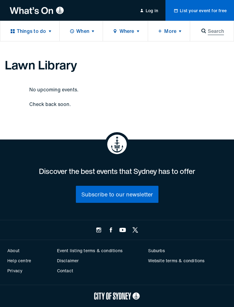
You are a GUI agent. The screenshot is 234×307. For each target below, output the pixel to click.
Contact (65, 270)
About (13, 250)
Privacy (15, 270)
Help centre (19, 260)
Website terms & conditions (176, 260)
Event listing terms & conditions (89, 250)
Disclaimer (68, 260)
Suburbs (156, 250)
